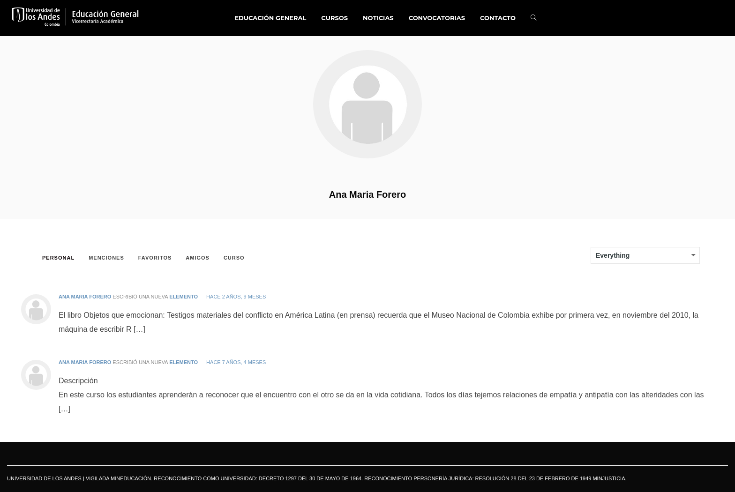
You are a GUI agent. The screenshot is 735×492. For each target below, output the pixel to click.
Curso (234, 258)
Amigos (198, 258)
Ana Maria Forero (367, 194)
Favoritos (155, 258)
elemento (183, 296)
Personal (58, 258)
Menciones (106, 258)
